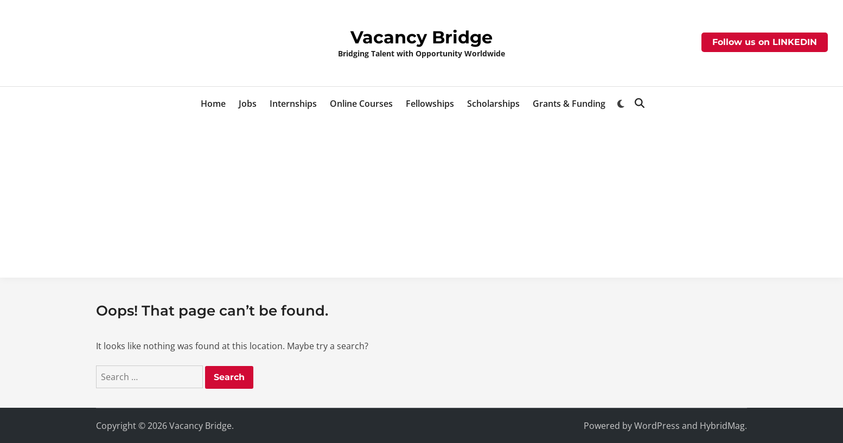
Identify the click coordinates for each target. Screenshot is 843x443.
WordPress (657, 426)
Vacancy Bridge (421, 37)
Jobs (248, 104)
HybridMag (722, 426)
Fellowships (430, 104)
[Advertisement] (421, 202)
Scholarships (493, 104)
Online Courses (361, 104)
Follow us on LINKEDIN (764, 42)
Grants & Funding (569, 104)
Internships (293, 104)
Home (213, 104)
